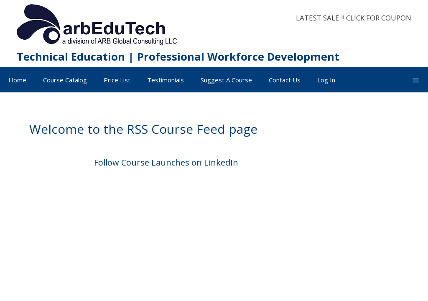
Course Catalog (65, 80)
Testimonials (165, 80)
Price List (117, 80)
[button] (415, 79)
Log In (326, 80)
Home (17, 80)
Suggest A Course (226, 80)
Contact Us (285, 80)
